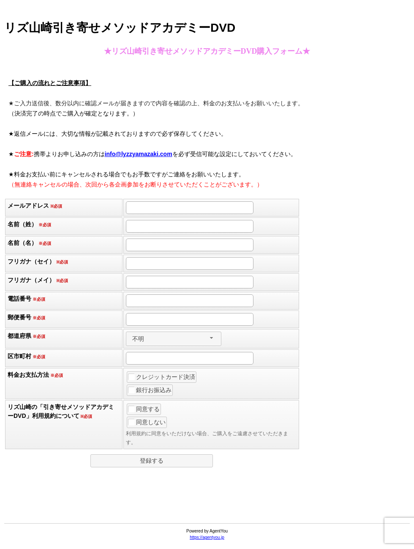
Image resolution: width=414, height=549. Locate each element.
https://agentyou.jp (207, 537)
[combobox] (173, 339)
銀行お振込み (150, 390)
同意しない (147, 422)
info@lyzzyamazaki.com (138, 154)
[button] (151, 460)
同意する (144, 409)
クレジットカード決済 (162, 376)
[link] (207, 502)
